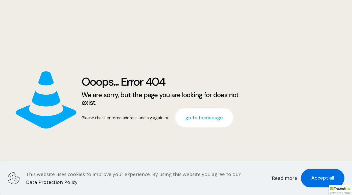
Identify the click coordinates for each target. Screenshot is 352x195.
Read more (284, 178)
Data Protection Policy (52, 182)
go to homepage (204, 117)
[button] (340, 190)
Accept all (322, 178)
